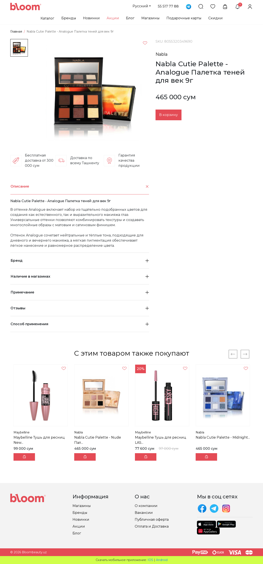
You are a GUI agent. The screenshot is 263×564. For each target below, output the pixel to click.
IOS (150, 560)
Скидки (215, 18)
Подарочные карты (183, 18)
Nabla (162, 54)
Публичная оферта (152, 519)
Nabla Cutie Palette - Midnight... (223, 437)
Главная (16, 31)
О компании (146, 506)
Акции (113, 18)
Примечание (80, 292)
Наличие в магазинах (80, 276)
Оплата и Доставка (152, 526)
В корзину (168, 115)
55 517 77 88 (168, 6)
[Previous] (233, 354)
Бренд (80, 261)
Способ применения (80, 324)
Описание (80, 186)
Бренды (68, 18)
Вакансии (144, 513)
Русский (140, 6)
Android (162, 560)
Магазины (150, 18)
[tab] (79, 186)
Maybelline (22, 432)
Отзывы (80, 308)
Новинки (91, 18)
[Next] (245, 354)
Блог (130, 18)
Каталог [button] (47, 18)
